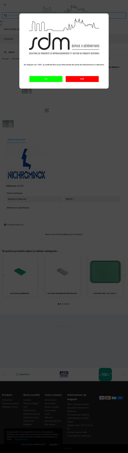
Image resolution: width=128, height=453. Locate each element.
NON (82, 79)
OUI (45, 79)
